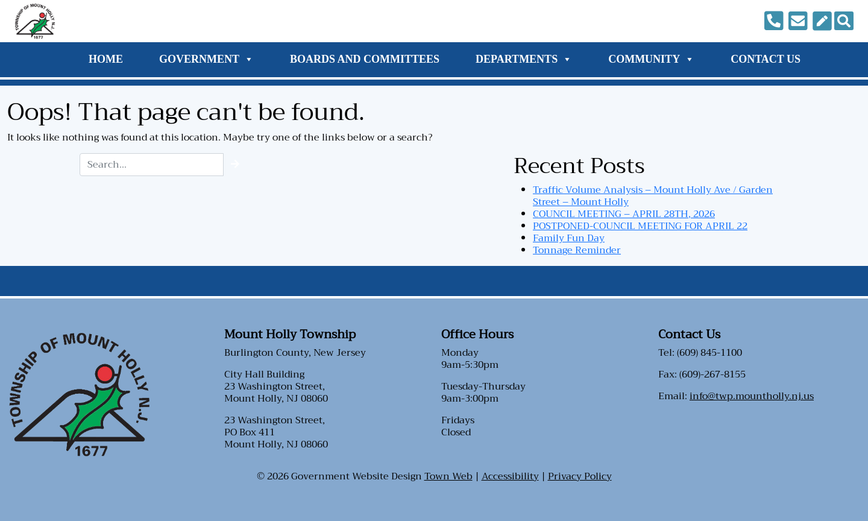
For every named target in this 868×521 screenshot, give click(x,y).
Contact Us (765, 59)
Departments (524, 59)
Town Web (448, 476)
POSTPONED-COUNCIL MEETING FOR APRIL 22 (640, 226)
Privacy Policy (580, 476)
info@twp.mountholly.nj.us (752, 396)
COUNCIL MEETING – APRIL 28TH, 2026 (624, 214)
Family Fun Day (569, 238)
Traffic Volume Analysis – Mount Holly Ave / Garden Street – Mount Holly (653, 196)
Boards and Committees (364, 59)
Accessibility (510, 476)
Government (206, 59)
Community (651, 59)
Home (106, 59)
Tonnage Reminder (577, 250)
